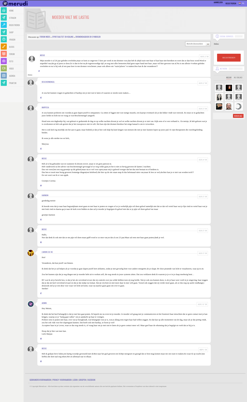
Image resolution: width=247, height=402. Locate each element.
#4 (41, 185)
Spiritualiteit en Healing (62, 36)
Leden (75, 379)
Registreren (231, 3)
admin (44, 303)
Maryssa (45, 107)
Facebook (91, 379)
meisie (42, 55)
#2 (41, 97)
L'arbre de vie (47, 252)
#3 (41, 148)
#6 (41, 242)
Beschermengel (48, 81)
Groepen (82, 379)
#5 (41, 219)
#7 (41, 293)
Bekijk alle (238, 116)
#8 (41, 338)
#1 (39, 71)
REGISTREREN (228, 58)
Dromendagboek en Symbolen (88, 36)
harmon (45, 195)
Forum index (45, 36)
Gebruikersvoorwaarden (40, 379)
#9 (41, 361)
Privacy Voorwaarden (62, 379)
